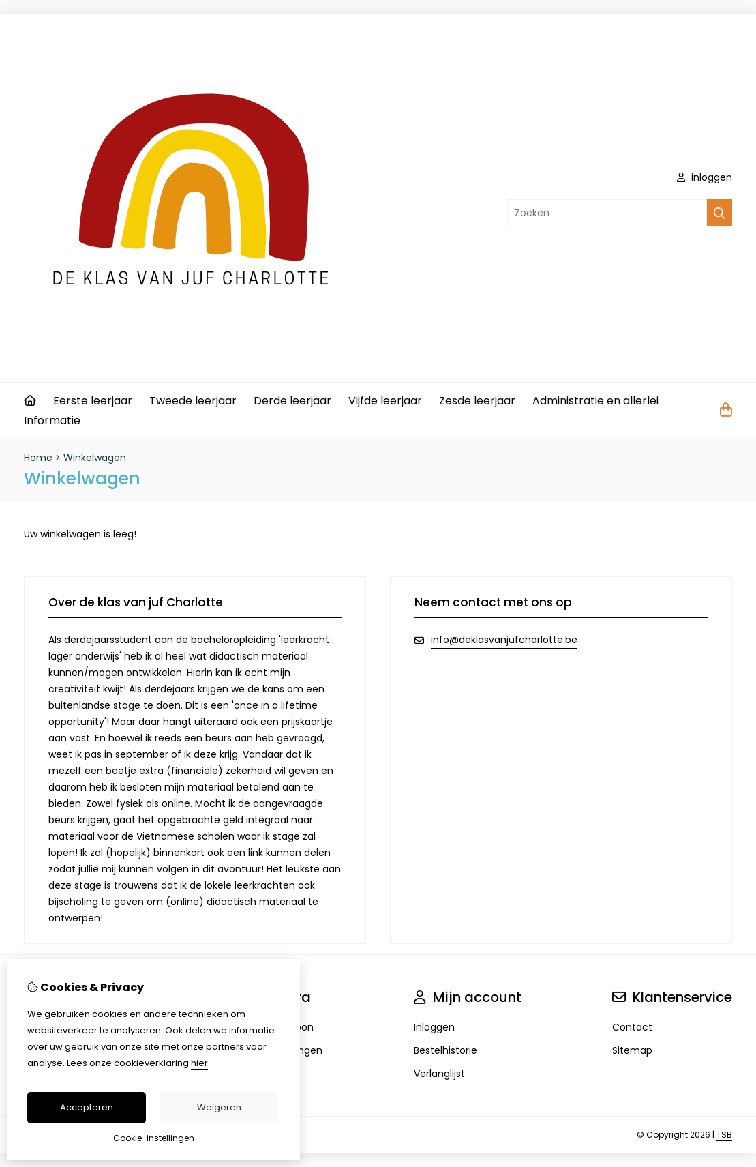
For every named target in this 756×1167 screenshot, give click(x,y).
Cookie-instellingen (153, 1138)
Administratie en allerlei (595, 401)
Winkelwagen (94, 457)
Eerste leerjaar (92, 401)
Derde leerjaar (292, 401)
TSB (724, 1134)
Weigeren (219, 1107)
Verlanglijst (439, 1073)
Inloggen (434, 1027)
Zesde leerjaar (477, 401)
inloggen (704, 177)
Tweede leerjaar (193, 401)
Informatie (52, 420)
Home (38, 457)
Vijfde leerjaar (385, 401)
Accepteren (86, 1107)
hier (199, 1063)
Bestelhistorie (445, 1050)
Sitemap (632, 1050)
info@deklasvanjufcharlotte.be (504, 640)
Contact (632, 1027)
